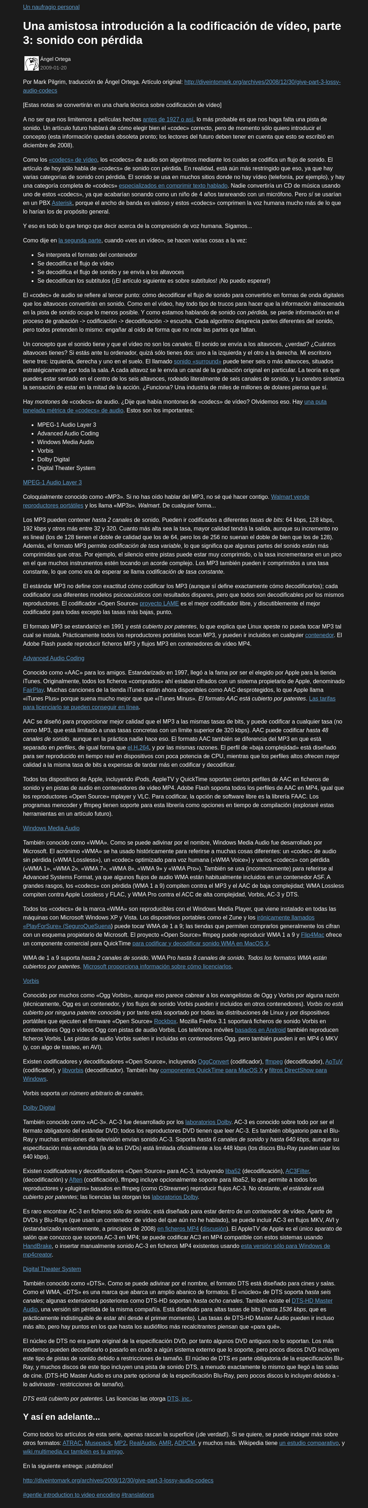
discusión (214, 1229)
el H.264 (138, 747)
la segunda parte (80, 240)
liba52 (233, 1171)
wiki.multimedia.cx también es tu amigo (73, 1452)
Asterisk (62, 203)
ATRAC (72, 1443)
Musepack (98, 1443)
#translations (137, 1495)
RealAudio (142, 1443)
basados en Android (260, 1030)
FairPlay (33, 690)
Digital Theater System (52, 1269)
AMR (165, 1443)
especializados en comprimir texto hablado (173, 186)
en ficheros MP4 (178, 1229)
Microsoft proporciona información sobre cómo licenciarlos (157, 966)
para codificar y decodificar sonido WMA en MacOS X (200, 943)
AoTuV (333, 1062)
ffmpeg (274, 1062)
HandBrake (37, 1246)
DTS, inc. (179, 1399)
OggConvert (213, 1062)
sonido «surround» (198, 361)
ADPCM (184, 1443)
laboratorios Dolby (208, 1122)
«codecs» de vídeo (73, 160)
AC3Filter (297, 1171)
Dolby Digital (39, 1108)
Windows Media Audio (51, 828)
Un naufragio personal (51, 7)
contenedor (319, 635)
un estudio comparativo (309, 1443)
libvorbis (72, 1070)
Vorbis (31, 981)
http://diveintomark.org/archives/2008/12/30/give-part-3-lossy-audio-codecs (118, 1480)
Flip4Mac (312, 935)
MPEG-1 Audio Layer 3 (52, 482)
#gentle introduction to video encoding (71, 1495)
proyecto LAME (159, 603)
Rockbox (165, 1021)
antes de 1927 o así (168, 119)
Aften (75, 1180)
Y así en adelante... (61, 1417)
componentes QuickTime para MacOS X (211, 1070)
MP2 (120, 1443)
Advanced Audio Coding (53, 658)
